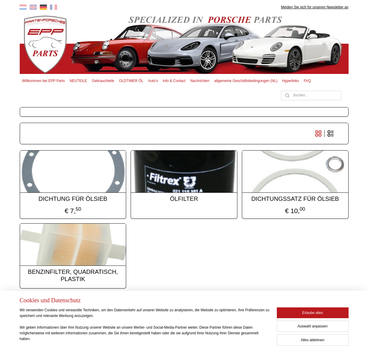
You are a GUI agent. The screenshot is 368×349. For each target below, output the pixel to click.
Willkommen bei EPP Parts (43, 81)
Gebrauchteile (103, 81)
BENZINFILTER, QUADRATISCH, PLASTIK (73, 275)
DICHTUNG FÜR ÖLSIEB (73, 198)
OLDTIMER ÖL (131, 81)
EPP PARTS (299, 310)
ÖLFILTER (184, 198)
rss (174, 338)
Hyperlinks (290, 81)
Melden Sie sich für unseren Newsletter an (314, 7)
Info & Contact (174, 81)
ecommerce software (194, 338)
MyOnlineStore (242, 338)
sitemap (164, 338)
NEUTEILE (78, 81)
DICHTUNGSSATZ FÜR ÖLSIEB (295, 198)
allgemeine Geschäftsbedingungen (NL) (245, 81)
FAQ (307, 81)
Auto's (153, 81)
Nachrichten (199, 81)
